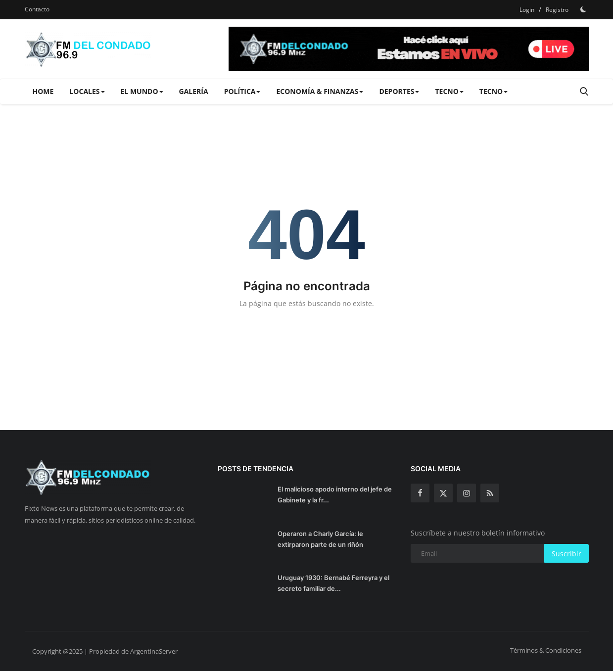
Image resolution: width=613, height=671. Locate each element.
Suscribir (566, 553)
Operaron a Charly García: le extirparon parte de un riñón (320, 539)
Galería (193, 91)
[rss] (489, 493)
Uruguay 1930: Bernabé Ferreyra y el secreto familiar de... (333, 583)
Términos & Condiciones (545, 650)
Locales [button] (86, 91)
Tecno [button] (449, 91)
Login (526, 9)
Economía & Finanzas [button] (319, 91)
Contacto (37, 9)
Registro (557, 9)
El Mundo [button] (142, 91)
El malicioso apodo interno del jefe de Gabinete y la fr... (335, 494)
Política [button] (242, 91)
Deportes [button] (399, 91)
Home (43, 91)
